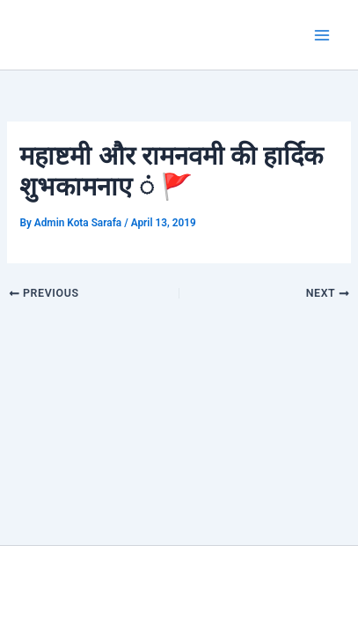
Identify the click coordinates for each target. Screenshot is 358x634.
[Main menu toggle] (321, 35)
